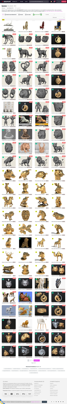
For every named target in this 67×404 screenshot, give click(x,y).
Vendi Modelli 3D (37, 390)
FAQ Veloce (52, 386)
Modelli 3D (36, 383)
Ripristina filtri (62, 19)
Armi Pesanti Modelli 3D (51, 370)
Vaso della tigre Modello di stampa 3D (24, 153)
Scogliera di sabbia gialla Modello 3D (41, 275)
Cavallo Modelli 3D (33, 368)
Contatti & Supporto (55, 381)
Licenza (51, 388)
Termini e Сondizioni (53, 393)
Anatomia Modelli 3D (33, 372)
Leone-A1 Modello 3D (38, 126)
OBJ (47, 11)
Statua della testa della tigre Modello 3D (58, 180)
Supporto (51, 383)
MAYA (61, 11)
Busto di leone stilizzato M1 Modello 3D (58, 289)
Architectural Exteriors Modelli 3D (44, 368)
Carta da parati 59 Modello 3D (7, 113)
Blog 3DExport (37, 393)
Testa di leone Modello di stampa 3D (8, 85)
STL (53, 11)
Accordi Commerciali (54, 390)
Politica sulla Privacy (54, 392)
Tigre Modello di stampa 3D (23, 167)
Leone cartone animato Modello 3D (24, 330)
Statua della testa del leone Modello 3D (25, 221)
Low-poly (28, 14)
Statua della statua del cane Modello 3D (58, 248)
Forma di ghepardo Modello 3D (7, 316)
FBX (49, 11)
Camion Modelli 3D (61, 370)
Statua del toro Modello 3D (6, 275)
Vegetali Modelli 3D (6, 370)
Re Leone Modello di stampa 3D (57, 167)
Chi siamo (5, 381)
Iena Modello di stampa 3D (6, 167)
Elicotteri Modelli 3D (42, 370)
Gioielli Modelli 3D (14, 370)
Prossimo (36, 360)
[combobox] (50, 15)
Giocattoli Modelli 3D (23, 370)
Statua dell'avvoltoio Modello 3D (24, 180)
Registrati (64, 1)
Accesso (58, 1)
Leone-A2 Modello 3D (22, 126)
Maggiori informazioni (35, 401)
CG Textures (36, 388)
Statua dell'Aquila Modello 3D (7, 248)
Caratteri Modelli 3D (16, 368)
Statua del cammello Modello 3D (57, 262)
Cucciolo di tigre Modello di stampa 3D (25, 85)
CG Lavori (36, 395)
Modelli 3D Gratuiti (37, 386)
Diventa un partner (37, 392)
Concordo (44, 401)
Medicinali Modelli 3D (33, 370)
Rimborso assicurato (54, 395)
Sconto (20, 14)
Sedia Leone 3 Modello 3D (39, 330)
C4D (55, 11)
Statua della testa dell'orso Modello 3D (25, 275)
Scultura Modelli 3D (8, 368)
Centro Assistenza (53, 385)
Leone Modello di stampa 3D (40, 167)
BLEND (58, 11)
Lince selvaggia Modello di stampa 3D (41, 58)
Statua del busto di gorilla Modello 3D (8, 235)
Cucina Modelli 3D (25, 368)
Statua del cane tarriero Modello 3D (41, 248)
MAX (45, 11)
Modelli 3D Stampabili (38, 385)
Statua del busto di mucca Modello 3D (41, 262)
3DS (51, 11)
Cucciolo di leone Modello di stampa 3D (58, 72)
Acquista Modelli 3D (39, 381)
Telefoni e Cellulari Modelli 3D (57, 368)
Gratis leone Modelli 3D (10, 14)
